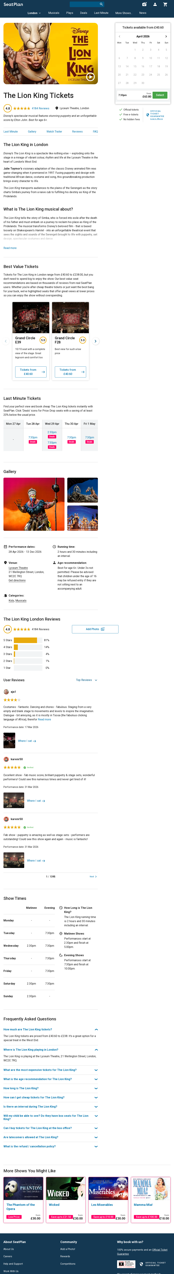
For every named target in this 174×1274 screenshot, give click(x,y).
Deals (83, 13)
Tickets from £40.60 (32, 372)
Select (160, 95)
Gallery (32, 131)
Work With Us (11, 1271)
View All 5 (91, 527)
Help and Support (13, 1264)
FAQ (95, 131)
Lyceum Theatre (18, 568)
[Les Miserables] (108, 1205)
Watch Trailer (54, 131)
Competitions (67, 1264)
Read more (10, 248)
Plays (69, 13)
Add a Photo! (67, 1249)
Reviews (77, 131)
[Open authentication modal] (155, 4)
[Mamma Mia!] (151, 1205)
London (34, 13)
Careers (7, 1256)
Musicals (53, 13)
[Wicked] (66, 1205)
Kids (11, 600)
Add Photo (70, 629)
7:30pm (32, 437)
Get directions (17, 580)
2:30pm (52, 432)
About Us (8, 1249)
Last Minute (101, 13)
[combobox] (87, 4)
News (142, 13)
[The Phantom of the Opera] (23, 1207)
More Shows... (123, 13)
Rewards (65, 1256)
